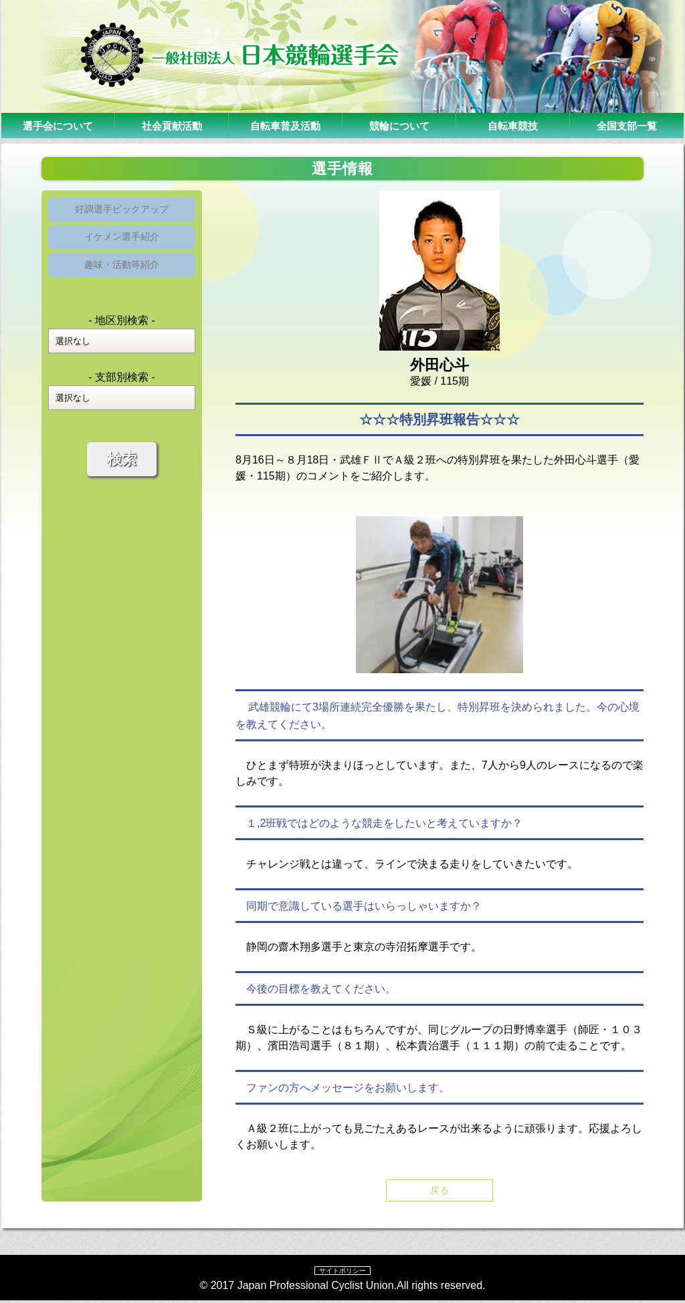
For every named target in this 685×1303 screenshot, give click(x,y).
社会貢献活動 (172, 125)
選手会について (58, 125)
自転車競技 (513, 125)
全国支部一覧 (627, 125)
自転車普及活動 (285, 125)
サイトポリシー (342, 1272)
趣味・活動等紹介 (122, 277)
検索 (121, 474)
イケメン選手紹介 (122, 244)
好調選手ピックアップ (121, 211)
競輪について (399, 125)
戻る (439, 1191)
